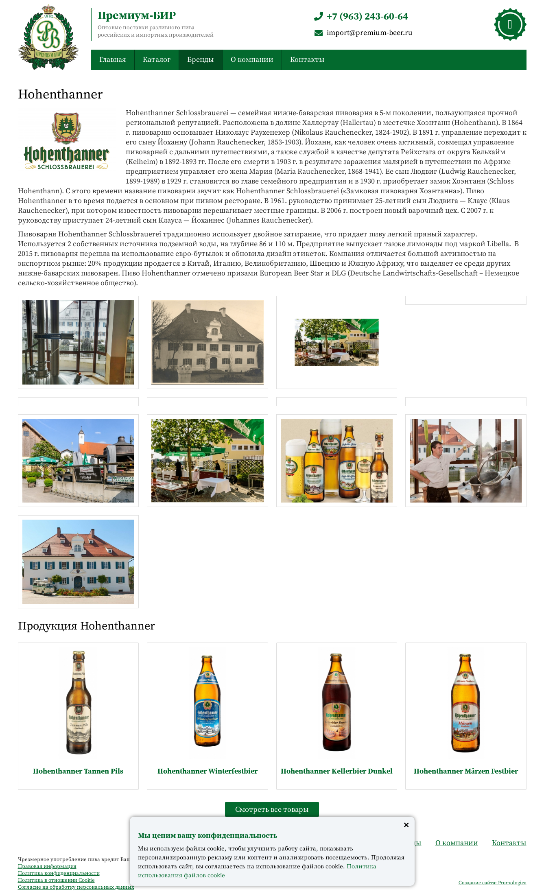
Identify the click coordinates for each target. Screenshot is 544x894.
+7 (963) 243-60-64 (360, 16)
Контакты (307, 59)
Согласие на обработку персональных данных (76, 886)
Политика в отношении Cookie (56, 880)
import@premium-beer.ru (362, 32)
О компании (252, 59)
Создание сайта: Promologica (493, 882)
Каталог (156, 59)
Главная (112, 59)
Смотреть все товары (272, 809)
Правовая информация (47, 866)
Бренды (200, 59)
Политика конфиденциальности (59, 873)
